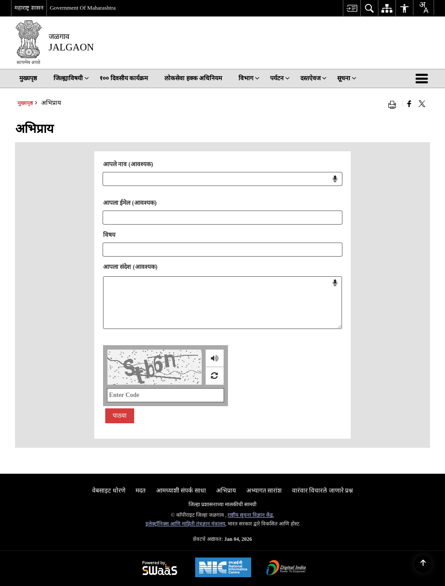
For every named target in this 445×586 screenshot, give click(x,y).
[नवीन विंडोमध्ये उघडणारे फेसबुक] (409, 104)
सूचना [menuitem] (346, 78)
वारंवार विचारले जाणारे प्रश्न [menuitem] (322, 490)
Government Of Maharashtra (83, 7)
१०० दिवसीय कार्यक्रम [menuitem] (124, 78)
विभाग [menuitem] (249, 78)
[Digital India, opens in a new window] (286, 568)
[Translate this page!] (423, 7)
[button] (423, 78)
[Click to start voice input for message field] (335, 282)
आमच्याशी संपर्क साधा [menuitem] (181, 490)
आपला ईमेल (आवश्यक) (130, 203)
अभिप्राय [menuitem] (226, 490)
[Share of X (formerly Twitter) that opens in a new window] (422, 104)
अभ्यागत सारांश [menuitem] (264, 490)
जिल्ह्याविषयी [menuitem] (71, 78)
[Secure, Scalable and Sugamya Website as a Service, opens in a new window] (159, 568)
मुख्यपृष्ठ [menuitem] (28, 78)
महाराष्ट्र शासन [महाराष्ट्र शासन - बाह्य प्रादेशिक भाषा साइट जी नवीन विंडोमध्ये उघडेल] (28, 7)
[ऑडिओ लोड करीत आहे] (215, 358)
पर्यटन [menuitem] (280, 78)
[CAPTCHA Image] (154, 367)
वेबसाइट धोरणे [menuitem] (108, 490)
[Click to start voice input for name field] (335, 179)
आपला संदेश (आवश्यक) (130, 267)
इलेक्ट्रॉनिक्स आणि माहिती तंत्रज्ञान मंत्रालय (185, 524)
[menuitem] (351, 8)
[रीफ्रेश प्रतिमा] (214, 376)
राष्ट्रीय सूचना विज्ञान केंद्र (250, 515)
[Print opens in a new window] (394, 104)
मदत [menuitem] (140, 490)
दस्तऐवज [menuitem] (313, 78)
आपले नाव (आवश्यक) (128, 164)
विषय (109, 235)
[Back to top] (423, 564)
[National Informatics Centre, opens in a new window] (223, 568)
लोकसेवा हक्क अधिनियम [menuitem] (193, 78)
